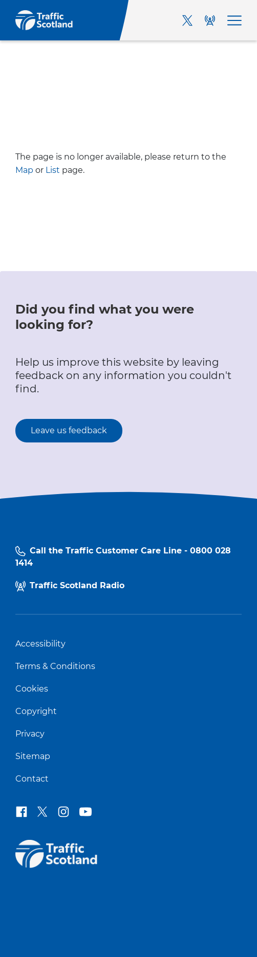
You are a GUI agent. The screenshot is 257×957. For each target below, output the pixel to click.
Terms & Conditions (55, 666)
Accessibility (40, 644)
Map (24, 170)
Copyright (36, 711)
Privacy (30, 734)
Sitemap (32, 756)
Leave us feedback (69, 430)
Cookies (31, 689)
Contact (32, 779)
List (53, 170)
